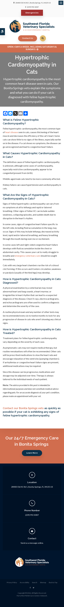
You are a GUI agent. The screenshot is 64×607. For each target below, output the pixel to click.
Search (34, 582)
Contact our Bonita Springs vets (23, 408)
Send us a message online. (32, 543)
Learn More (32, 453)
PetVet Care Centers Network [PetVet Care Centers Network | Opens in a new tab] (36, 596)
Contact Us (27, 38)
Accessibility (24, 582)
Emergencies (32, 13)
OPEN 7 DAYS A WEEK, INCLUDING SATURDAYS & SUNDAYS (32, 48)
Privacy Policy (12, 582)
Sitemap (43, 582)
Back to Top (53, 582)
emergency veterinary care (27, 255)
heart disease (11, 132)
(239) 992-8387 (33, 7)
